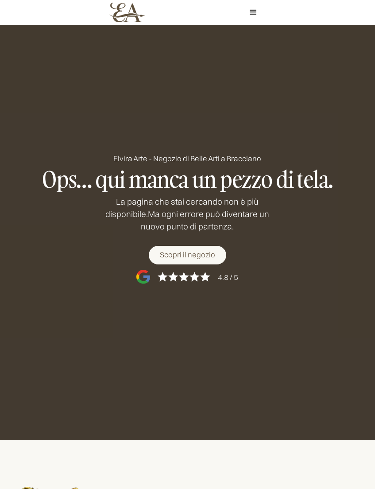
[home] (127, 13)
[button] (253, 12)
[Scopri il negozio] (187, 255)
